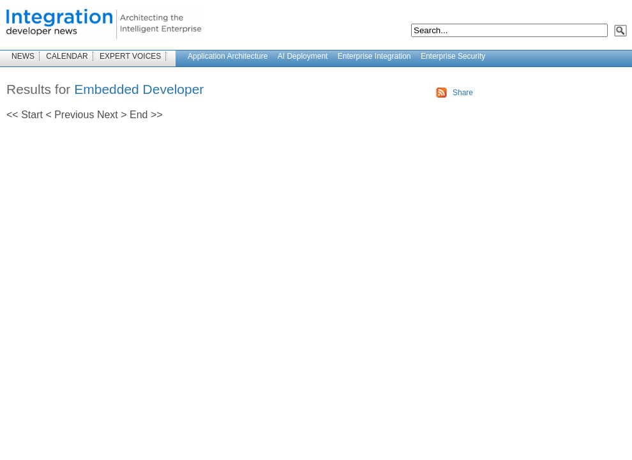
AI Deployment (303, 56)
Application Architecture (227, 56)
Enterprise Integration (374, 56)
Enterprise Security (453, 56)
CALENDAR (66, 56)
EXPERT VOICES (130, 56)
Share (463, 92)
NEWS (22, 56)
